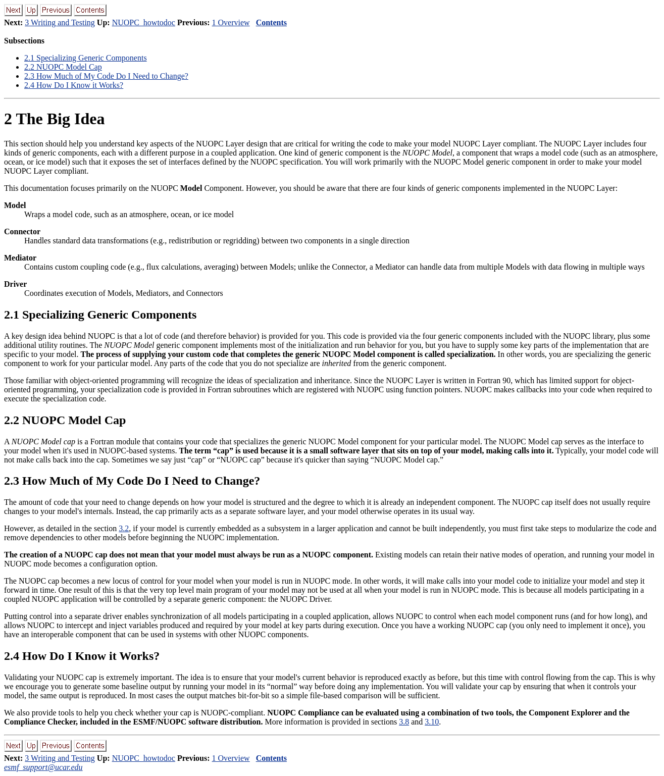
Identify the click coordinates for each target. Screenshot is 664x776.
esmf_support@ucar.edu (43, 767)
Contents (271, 22)
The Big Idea (54, 119)
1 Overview (231, 22)
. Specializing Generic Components (85, 58)
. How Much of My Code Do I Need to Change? (106, 76)
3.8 (404, 721)
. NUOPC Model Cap (63, 67)
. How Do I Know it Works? (73, 85)
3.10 (432, 721)
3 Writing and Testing (60, 22)
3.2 (124, 528)
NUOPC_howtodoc (143, 22)
